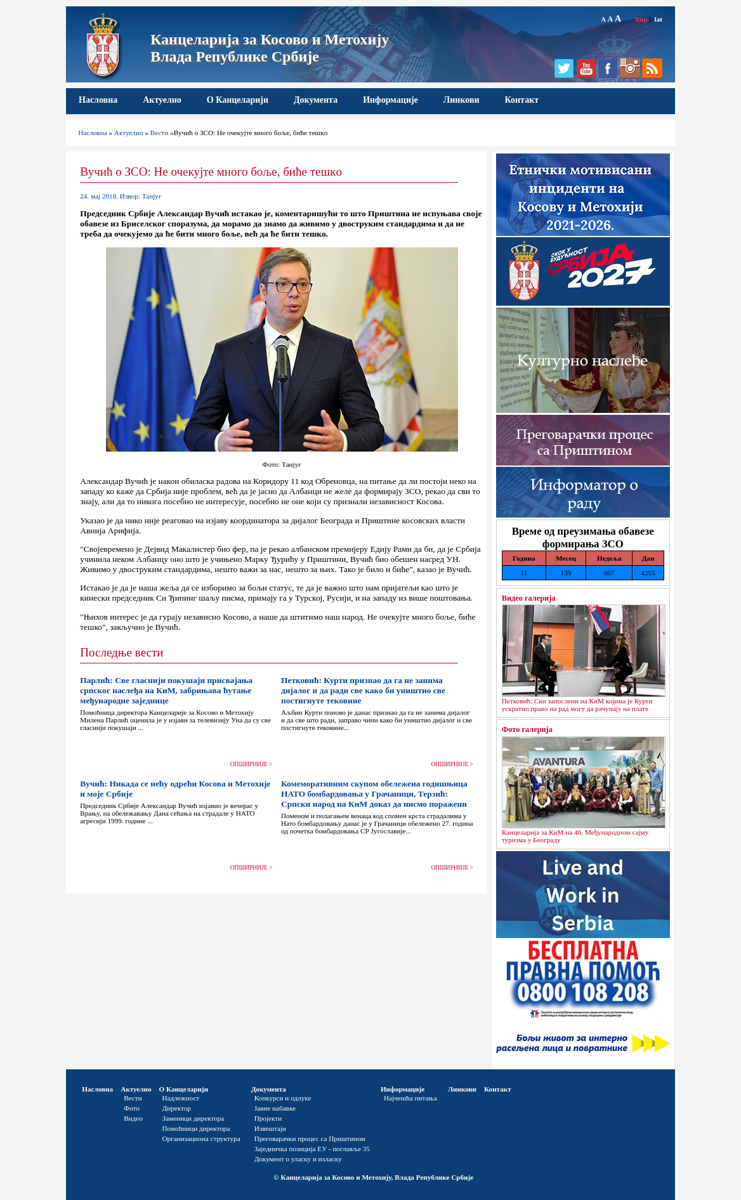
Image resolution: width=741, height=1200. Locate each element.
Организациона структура (201, 1138)
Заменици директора (193, 1118)
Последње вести (121, 652)
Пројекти (268, 1118)
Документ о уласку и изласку (298, 1159)
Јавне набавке (275, 1108)
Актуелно (162, 100)
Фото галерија (527, 729)
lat (658, 19)
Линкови (461, 100)
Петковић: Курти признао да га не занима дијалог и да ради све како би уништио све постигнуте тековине (363, 690)
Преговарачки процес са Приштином (309, 1138)
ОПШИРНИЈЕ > (251, 764)
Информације (390, 100)
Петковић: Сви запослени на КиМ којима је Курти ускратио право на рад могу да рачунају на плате (577, 704)
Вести (159, 132)
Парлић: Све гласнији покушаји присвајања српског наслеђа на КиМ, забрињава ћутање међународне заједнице (166, 690)
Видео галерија (529, 598)
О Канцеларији (237, 100)
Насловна (98, 100)
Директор (176, 1108)
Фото (132, 1108)
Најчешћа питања (410, 1098)
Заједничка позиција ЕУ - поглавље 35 (312, 1148)
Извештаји (270, 1128)
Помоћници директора (196, 1128)
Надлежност (181, 1098)
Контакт (522, 100)
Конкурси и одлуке (282, 1098)
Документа (316, 100)
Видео (133, 1118)
